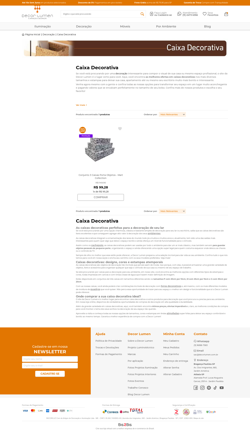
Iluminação (42, 26)
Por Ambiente (166, 26)
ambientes (154, 233)
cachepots (97, 245)
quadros (95, 289)
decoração (121, 73)
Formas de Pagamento (109, 354)
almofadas (173, 313)
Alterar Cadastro (172, 374)
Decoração (84, 26)
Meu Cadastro (171, 340)
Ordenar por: (150, 114)
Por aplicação (135, 360)
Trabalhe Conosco (138, 387)
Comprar (101, 197)
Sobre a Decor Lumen (140, 340)
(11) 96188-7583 (201, 345)
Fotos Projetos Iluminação (143, 367)
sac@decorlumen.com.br (206, 354)
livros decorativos (171, 286)
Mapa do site (199, 418)
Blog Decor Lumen (139, 394)
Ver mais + (81, 105)
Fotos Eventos (136, 381)
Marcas (132, 354)
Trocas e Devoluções (107, 347)
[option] (125, 49)
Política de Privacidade (109, 340)
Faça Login (160, 12)
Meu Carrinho (171, 354)
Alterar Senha (171, 367)
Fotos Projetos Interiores (142, 374)
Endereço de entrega (175, 360)
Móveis (125, 26)
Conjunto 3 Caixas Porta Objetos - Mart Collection (101, 176)
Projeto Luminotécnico (141, 347)
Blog (207, 26)
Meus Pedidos (171, 347)
